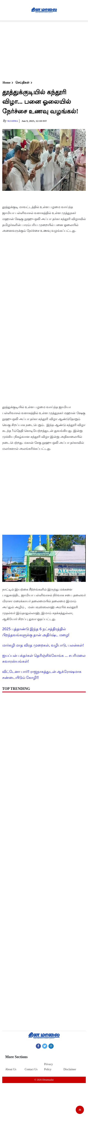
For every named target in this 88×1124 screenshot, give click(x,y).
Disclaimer (69, 1069)
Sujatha (12, 121)
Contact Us (31, 1069)
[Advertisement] (43, 49)
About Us (10, 1069)
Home (6, 82)
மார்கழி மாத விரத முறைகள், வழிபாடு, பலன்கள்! (43, 645)
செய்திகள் (22, 82)
